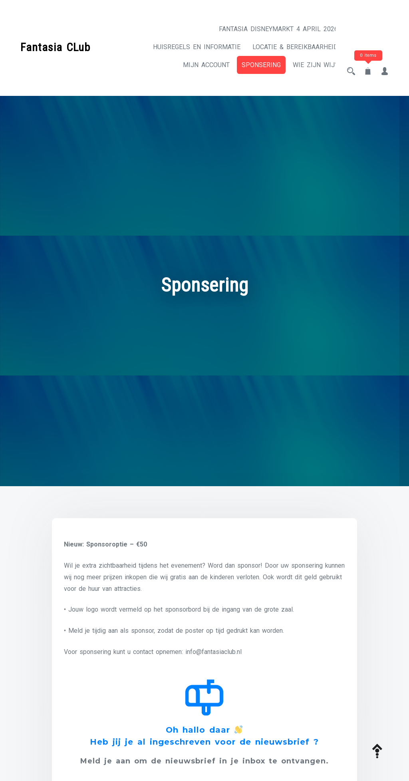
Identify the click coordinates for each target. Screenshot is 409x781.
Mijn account (307, 65)
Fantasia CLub (55, 54)
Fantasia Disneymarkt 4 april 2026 (271, 29)
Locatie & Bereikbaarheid (229, 65)
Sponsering (254, 83)
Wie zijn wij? (308, 83)
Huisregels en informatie (287, 47)
